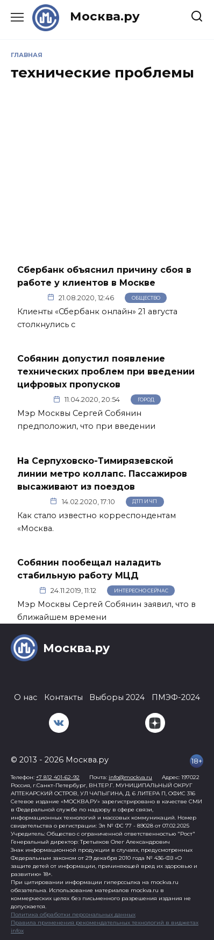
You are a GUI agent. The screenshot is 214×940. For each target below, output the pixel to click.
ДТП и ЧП (144, 501)
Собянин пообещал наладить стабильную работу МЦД (89, 569)
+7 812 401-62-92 (58, 777)
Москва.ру (105, 16)
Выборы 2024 (117, 697)
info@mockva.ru (130, 777)
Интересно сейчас (141, 590)
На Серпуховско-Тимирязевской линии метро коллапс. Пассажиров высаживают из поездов (102, 473)
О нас (25, 697)
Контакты (63, 697)
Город (146, 399)
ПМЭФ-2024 (176, 697)
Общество (146, 298)
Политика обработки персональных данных (73, 914)
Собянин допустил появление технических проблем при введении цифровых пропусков (106, 372)
